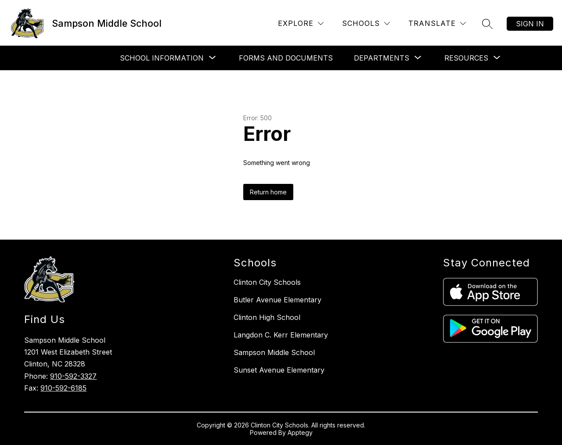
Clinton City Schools (267, 282)
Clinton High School (267, 317)
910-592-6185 (63, 388)
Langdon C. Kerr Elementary (281, 334)
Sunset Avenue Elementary (279, 370)
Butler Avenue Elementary (277, 299)
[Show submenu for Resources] (466, 58)
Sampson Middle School (274, 352)
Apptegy (300, 432)
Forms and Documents (286, 58)
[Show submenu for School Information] (162, 58)
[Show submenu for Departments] (381, 58)
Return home (268, 192)
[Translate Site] (437, 23)
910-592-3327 (73, 376)
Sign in (530, 23)
